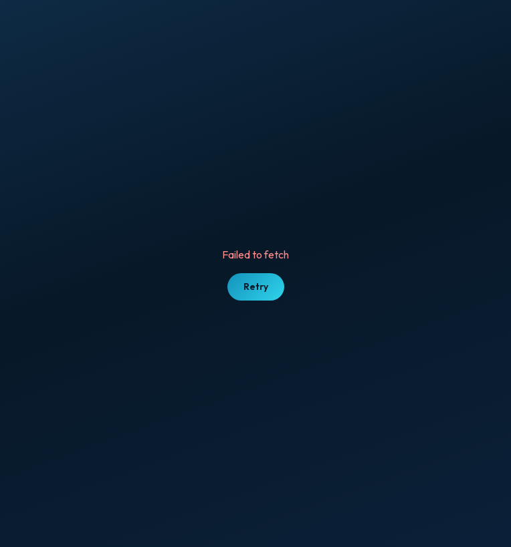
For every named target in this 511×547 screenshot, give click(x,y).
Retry (255, 287)
